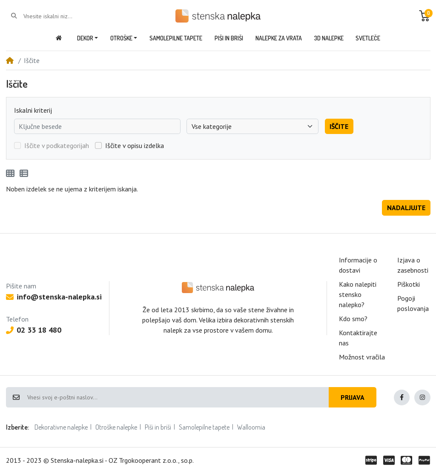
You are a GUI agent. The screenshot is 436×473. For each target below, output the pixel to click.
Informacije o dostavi (358, 265)
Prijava (352, 397)
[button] (424, 15)
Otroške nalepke (116, 427)
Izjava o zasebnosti (412, 265)
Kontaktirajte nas (358, 337)
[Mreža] (10, 173)
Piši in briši (158, 427)
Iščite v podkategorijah (56, 145)
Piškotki (408, 284)
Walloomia (251, 427)
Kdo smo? (353, 318)
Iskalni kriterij (33, 110)
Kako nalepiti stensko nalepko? (357, 294)
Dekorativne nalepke (61, 427)
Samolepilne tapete (204, 427)
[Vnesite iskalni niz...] (58, 16)
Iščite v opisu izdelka (134, 145)
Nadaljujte (406, 207)
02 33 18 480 (33, 330)
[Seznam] (24, 173)
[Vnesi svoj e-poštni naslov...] (177, 397)
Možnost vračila (362, 357)
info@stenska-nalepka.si (54, 297)
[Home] (10, 60)
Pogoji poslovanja (413, 303)
